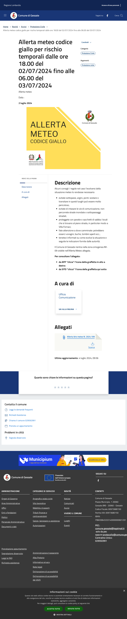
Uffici (4, 507)
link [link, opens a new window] (88, 603)
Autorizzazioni (39, 525)
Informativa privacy (41, 562)
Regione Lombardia (12, 5)
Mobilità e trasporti (41, 507)
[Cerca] (121, 15)
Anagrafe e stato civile (42, 498)
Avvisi (23, 26)
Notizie (67, 498)
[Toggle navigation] (5, 15)
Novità (15, 26)
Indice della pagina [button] (29, 178)
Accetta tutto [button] (53, 609)
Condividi (87, 42)
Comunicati (69, 503)
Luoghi (67, 520)
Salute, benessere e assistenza (46, 520)
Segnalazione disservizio (12, 553)
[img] (41, 177)
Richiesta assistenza (10, 562)
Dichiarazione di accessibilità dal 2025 (45, 578)
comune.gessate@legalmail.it (109, 528)
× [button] (124, 591)
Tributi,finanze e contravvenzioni (40, 514)
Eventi (67, 525)
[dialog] (63, 603)
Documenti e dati (9, 526)
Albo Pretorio (38, 557)
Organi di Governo (9, 498)
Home (5, 26)
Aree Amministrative (11, 503)
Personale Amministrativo (13, 521)
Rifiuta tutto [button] (74, 609)
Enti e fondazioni (9, 512)
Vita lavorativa (39, 503)
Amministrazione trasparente (46, 552)
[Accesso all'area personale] (110, 5)
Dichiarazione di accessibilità (45, 571)
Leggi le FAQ (7, 558)
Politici (4, 517)
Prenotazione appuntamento (14, 548)
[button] (63, 614)
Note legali (37, 566)
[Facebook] (106, 15)
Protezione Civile (37, 26)
